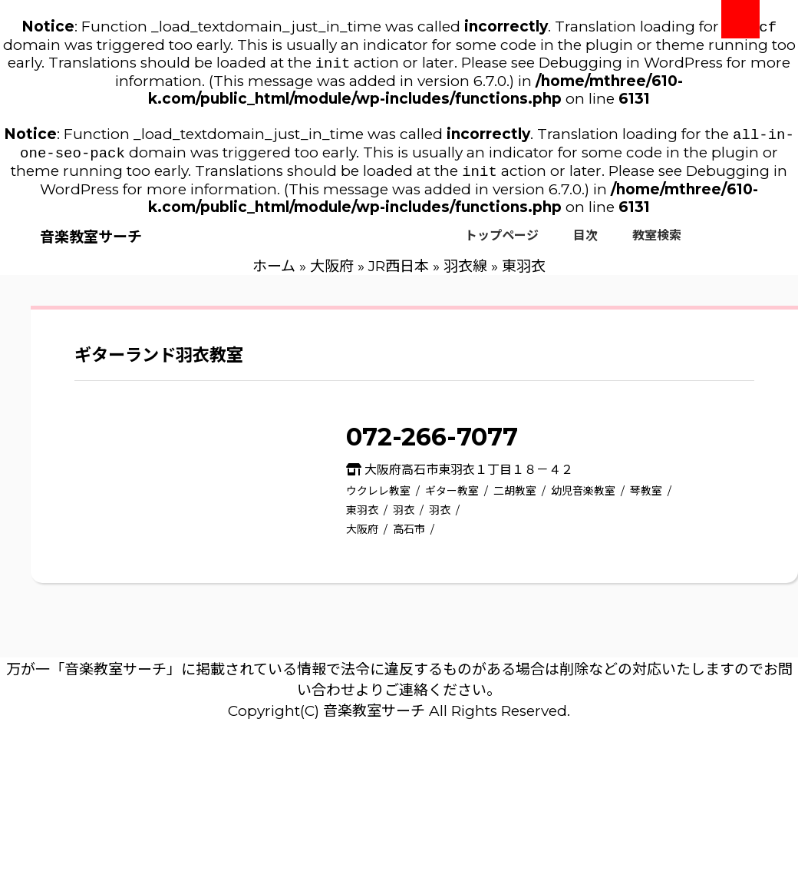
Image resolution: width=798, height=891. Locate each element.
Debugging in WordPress (631, 66)
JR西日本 (398, 274)
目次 (585, 243)
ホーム (273, 274)
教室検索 (656, 243)
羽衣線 (465, 274)
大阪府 (332, 274)
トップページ (502, 243)
